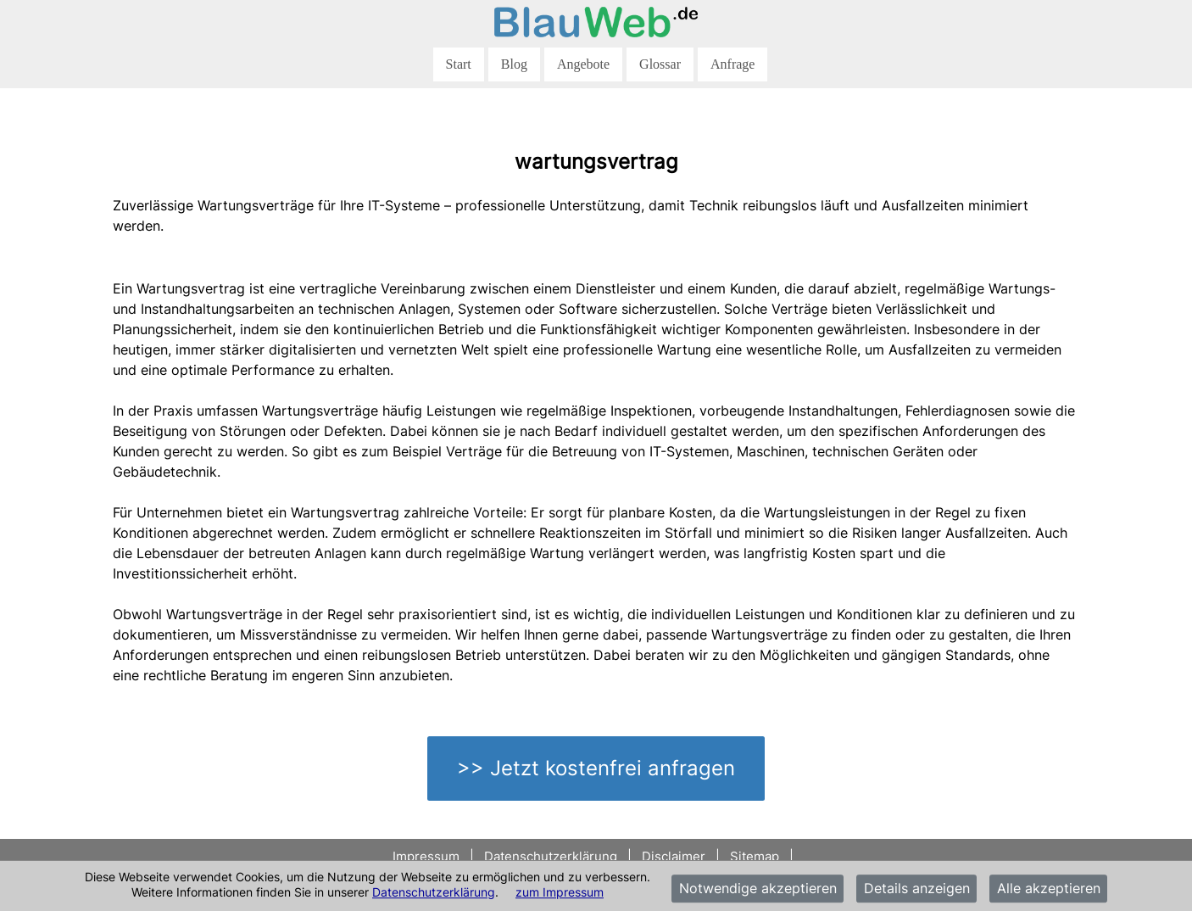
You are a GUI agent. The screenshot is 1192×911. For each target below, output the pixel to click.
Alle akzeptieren (1048, 888)
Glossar (660, 64)
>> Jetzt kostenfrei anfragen (596, 768)
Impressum (428, 856)
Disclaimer (673, 856)
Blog (514, 64)
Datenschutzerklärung (433, 892)
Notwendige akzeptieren (758, 888)
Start (458, 64)
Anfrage (732, 64)
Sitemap (754, 856)
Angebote (583, 64)
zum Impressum (559, 892)
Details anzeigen (917, 888)
